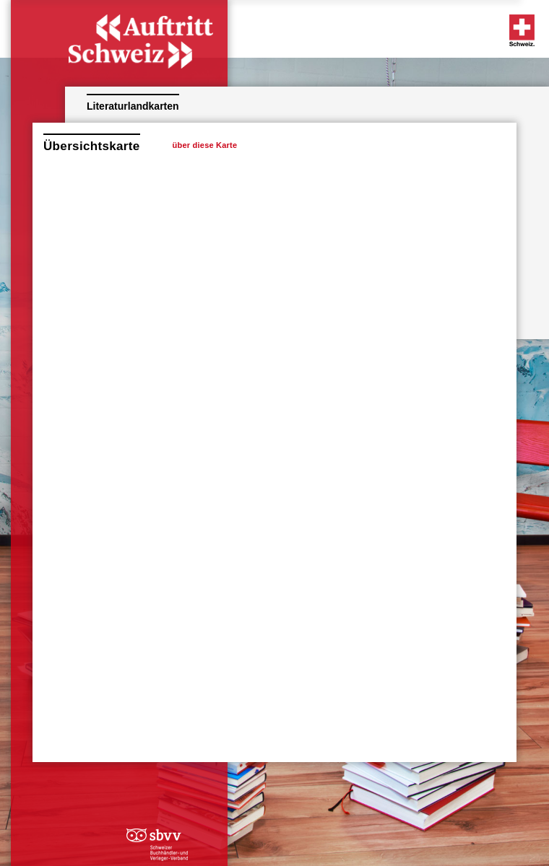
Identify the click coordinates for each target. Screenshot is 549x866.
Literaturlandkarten (133, 106)
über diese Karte (205, 145)
